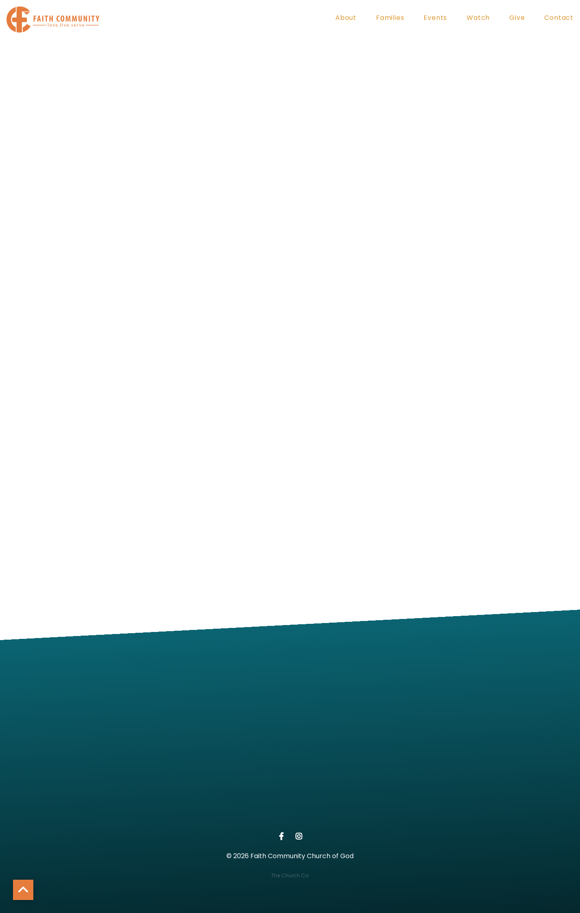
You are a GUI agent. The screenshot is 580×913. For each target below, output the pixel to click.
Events (435, 18)
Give (517, 18)
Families (390, 18)
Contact (558, 18)
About (345, 18)
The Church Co (289, 875)
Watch (478, 18)
